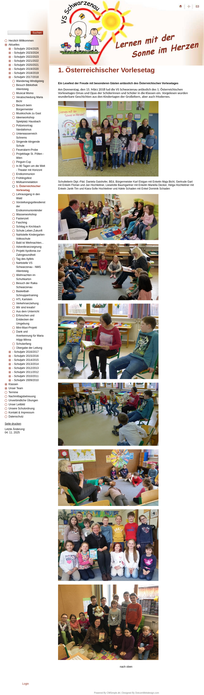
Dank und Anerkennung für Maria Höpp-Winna (29, 335)
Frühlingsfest (24, 178)
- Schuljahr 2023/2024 (25, 52)
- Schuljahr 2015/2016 (25, 355)
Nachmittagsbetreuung (22, 396)
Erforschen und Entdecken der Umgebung (25, 319)
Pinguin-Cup (23, 161)
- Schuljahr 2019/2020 (25, 69)
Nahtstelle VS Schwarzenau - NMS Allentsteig (28, 267)
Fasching (21, 222)
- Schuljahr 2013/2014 (25, 364)
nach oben (126, 666)
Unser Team (16, 388)
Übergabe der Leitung (29, 347)
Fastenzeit (22, 218)
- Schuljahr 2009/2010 (25, 380)
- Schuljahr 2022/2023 (25, 56)
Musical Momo (24, 93)
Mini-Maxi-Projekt (26, 327)
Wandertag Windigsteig (30, 81)
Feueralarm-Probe (27, 149)
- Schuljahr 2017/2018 (25, 77)
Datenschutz (16, 416)
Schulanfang (23, 343)
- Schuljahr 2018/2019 (25, 73)
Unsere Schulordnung (22, 408)
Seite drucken (13, 423)
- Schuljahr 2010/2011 (25, 376)
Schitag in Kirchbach (28, 226)
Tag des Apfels (25, 258)
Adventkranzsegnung (28, 246)
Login (25, 683)
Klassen (13, 384)
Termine (13, 392)
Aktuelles (14, 44)
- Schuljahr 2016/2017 (25, 351)
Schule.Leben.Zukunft (29, 230)
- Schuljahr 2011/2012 (25, 372)
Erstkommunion (25, 174)
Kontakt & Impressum (21, 412)
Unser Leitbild (17, 404)
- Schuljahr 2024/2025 (25, 48)
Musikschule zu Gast (28, 113)
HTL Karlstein (24, 299)
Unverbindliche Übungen (23, 400)
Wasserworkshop (26, 214)
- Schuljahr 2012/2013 (25, 368)
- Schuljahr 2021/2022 (25, 60)
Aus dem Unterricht (27, 311)
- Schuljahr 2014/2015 (25, 360)
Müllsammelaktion (27, 182)
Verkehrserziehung (27, 303)
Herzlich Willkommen (21, 40)
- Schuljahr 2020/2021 (25, 64)
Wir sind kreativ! (25, 307)
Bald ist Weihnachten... (30, 242)
